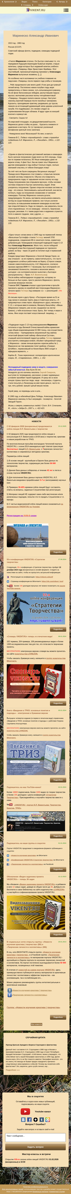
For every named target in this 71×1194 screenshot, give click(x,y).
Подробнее (58, 552)
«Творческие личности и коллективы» (27, 864)
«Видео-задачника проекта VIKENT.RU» (37, 884)
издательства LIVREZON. (26, 654)
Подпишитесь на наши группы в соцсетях (26, 843)
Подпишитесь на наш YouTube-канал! (24, 787)
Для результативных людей (12, 1189)
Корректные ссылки (57, 1191)
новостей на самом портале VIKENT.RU (36, 970)
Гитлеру (39, 237)
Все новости (36, 1024)
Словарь (27, 5)
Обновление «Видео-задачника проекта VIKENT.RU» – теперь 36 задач (25, 878)
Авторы (62, 2)
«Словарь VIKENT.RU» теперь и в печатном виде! (29, 636)
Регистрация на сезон (21, 515)
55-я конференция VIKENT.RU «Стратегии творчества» (26, 560)
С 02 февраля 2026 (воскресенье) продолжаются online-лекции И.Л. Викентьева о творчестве (29, 427)
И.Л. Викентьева (39, 275)
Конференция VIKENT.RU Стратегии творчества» (32, 860)
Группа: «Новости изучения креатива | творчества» (33, 1007)
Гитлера (24, 291)
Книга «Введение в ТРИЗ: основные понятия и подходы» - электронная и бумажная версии (28, 711)
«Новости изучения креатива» (23, 855)
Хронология (9, 2)
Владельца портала (40, 1191)
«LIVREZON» (59, 890)
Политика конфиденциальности (35, 1187)
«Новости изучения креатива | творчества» (32, 990)
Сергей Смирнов (47, 372)
